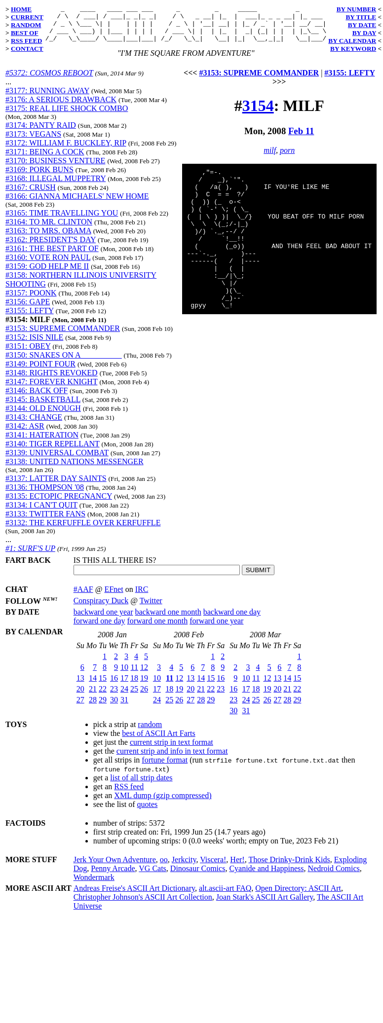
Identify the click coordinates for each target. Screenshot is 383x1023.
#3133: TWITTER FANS (45, 521)
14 (93, 685)
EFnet (113, 596)
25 (134, 696)
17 (124, 685)
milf (270, 157)
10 (124, 674)
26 (144, 696)
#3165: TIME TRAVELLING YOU (61, 220)
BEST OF (24, 33)
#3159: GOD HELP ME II (47, 273)
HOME (21, 9)
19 (144, 685)
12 (144, 674)
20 (80, 696)
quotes (147, 811)
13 (80, 685)
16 (114, 685)
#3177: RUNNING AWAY (47, 98)
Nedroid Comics (333, 876)
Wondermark (94, 884)
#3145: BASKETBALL (42, 406)
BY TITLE (360, 17)
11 (134, 674)
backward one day (232, 619)
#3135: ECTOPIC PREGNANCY (58, 503)
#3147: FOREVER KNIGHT (51, 389)
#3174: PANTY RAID (40, 132)
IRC (142, 596)
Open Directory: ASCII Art (298, 895)
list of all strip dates (141, 785)
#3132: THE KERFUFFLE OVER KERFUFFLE (82, 530)
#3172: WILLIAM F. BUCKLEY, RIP (65, 150)
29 (103, 707)
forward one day (99, 628)
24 (124, 696)
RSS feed (129, 794)
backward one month (168, 619)
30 (114, 707)
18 (134, 685)
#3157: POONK (31, 300)
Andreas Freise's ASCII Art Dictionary (134, 895)
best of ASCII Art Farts (158, 740)
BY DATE (362, 25)
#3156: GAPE (27, 309)
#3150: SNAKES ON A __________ (63, 362)
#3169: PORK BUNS (39, 177)
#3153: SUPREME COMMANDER (62, 335)
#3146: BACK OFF (36, 398)
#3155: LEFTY (29, 318)
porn (287, 157)
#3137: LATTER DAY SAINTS (56, 485)
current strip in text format (171, 749)
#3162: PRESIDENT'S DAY (50, 247)
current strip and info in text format (172, 758)
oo (164, 867)
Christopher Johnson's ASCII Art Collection (143, 904)
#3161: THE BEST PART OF (52, 256)
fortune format (165, 767)
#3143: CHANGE (33, 424)
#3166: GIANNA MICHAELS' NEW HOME (77, 203)
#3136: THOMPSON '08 (44, 494)
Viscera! (213, 867)
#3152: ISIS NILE (34, 344)
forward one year (216, 628)
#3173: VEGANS (33, 141)
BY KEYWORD (353, 48)
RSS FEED (26, 40)
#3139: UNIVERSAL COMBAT (57, 460)
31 (124, 707)
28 (93, 707)
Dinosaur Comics (198, 876)
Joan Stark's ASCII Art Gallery (264, 904)
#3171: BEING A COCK (44, 159)
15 (103, 685)
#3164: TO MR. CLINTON (48, 229)
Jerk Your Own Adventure (115, 867)
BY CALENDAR (352, 40)
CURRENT (27, 17)
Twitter (151, 608)
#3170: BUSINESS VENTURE (55, 168)
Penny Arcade (113, 876)
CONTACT (27, 48)
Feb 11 (301, 138)
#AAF (83, 596)
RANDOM (26, 25)
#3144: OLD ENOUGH (43, 415)
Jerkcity (184, 867)
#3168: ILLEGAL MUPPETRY (55, 186)
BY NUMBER (357, 9)
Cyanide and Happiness (266, 876)
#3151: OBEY (27, 353)
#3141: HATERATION (41, 442)
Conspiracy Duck (101, 608)
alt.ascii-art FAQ (225, 895)
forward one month (157, 628)
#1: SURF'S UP (30, 555)
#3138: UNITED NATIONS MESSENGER (74, 469)
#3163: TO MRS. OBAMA (48, 238)
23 (114, 696)
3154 (258, 113)
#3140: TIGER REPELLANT (52, 451)
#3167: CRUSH (30, 194)
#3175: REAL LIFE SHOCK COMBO (66, 115)
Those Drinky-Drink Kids (289, 867)
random (150, 732)
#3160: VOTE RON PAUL (47, 264)
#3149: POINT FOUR (40, 371)
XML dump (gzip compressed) (162, 803)
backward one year (103, 619)
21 (93, 696)
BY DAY (364, 33)
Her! (237, 867)
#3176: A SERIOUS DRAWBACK (60, 107)
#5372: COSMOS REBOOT (49, 80)
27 (80, 707)
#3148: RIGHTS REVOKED (51, 380)
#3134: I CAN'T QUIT (41, 512)
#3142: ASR (24, 433)
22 (103, 696)
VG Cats (152, 876)
